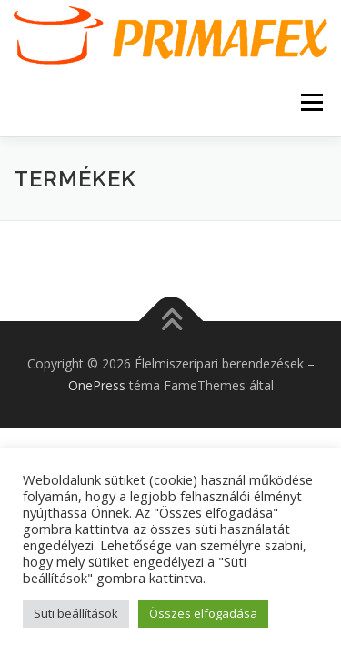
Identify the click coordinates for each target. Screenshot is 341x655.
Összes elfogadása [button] (203, 613)
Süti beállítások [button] (76, 613)
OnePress (96, 385)
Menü (311, 102)
